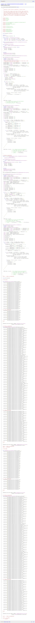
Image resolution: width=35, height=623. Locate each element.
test (25, 3)
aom (5, 3)
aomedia (2, 3)
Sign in (33, 1)
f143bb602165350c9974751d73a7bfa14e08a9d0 (15, 3)
